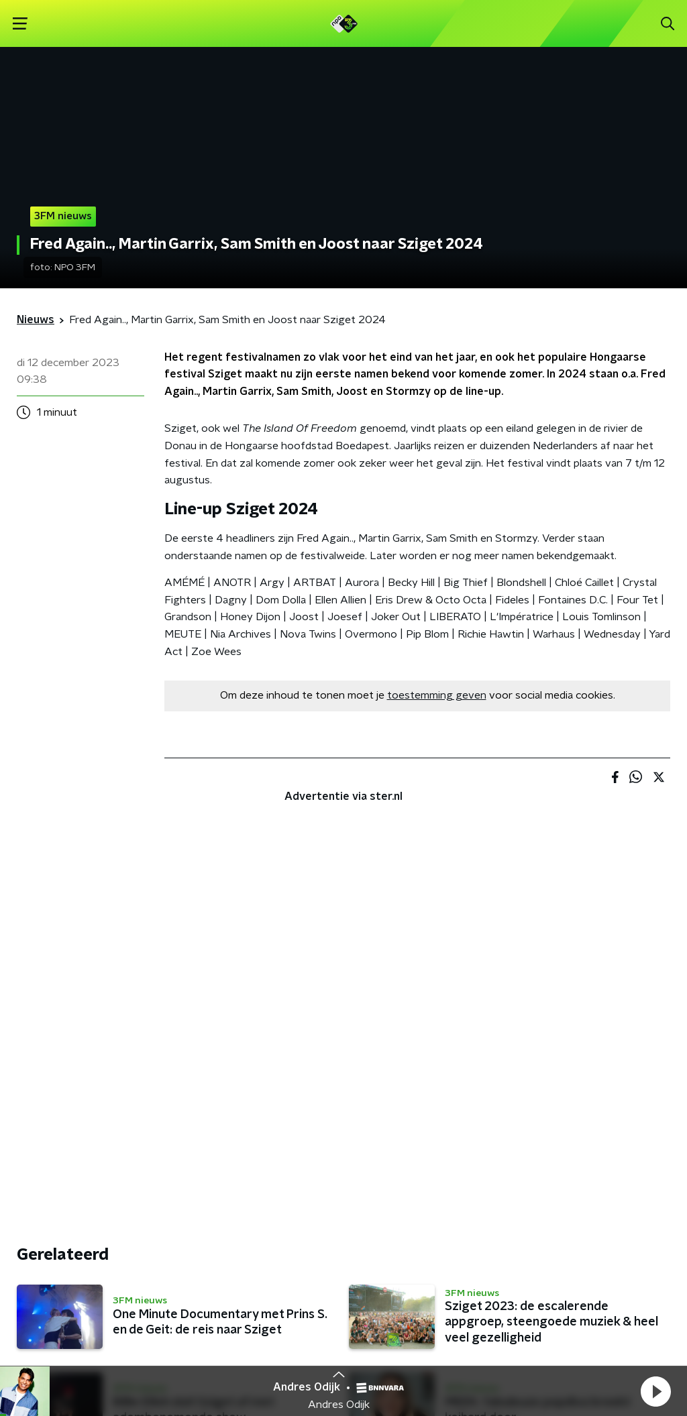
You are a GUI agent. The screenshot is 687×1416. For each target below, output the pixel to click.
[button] (655, 1391)
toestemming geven (436, 695)
